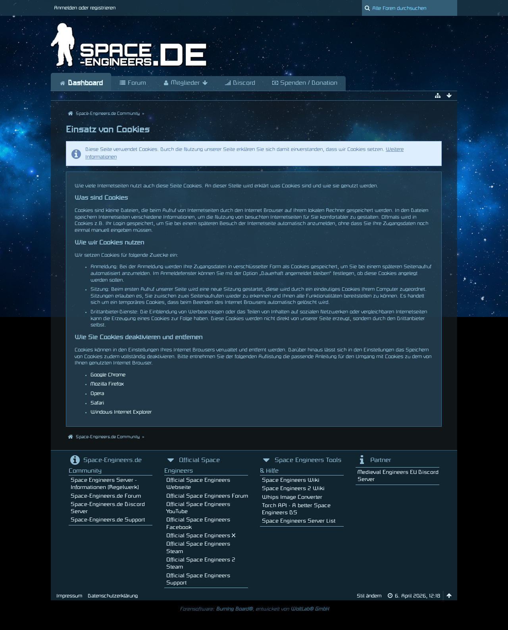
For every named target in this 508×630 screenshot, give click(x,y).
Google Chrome (107, 374)
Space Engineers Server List (298, 520)
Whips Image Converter (292, 497)
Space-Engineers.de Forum (106, 495)
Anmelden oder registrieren (84, 8)
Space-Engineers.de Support (108, 519)
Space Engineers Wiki (290, 480)
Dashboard (81, 83)
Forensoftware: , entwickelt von (254, 609)
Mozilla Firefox (107, 384)
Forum (132, 83)
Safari (97, 403)
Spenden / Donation (304, 83)
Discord (240, 83)
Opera (97, 393)
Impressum (69, 596)
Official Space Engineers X (200, 535)
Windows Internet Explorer (121, 412)
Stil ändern (369, 596)
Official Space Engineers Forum (207, 495)
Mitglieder (185, 83)
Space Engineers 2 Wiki (293, 488)
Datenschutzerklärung (113, 596)
